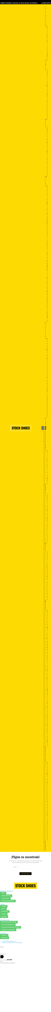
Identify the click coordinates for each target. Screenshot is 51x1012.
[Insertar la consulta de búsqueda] (25, 867)
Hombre (45, 65)
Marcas (45, 605)
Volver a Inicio (25, 873)
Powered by (6, 960)
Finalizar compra (47, 48)
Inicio (45, 435)
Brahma (47, 217)
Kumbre (47, 316)
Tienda (45, 445)
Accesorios (45, 754)
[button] (44, 430)
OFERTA (45, 422)
